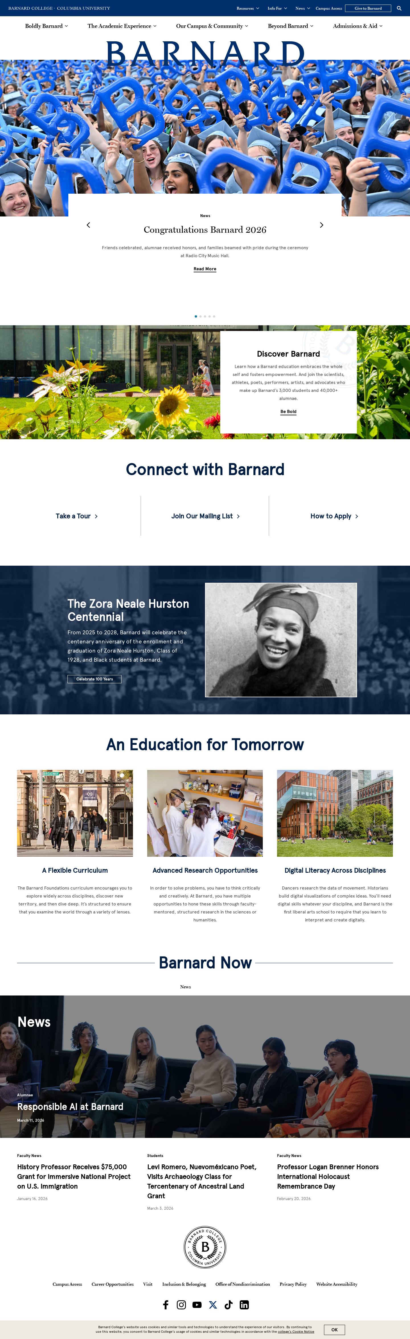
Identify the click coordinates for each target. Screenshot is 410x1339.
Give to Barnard (368, 8)
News (303, 8)
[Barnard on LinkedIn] (244, 1304)
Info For (277, 8)
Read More (205, 269)
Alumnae (25, 1095)
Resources (248, 8)
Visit (148, 1284)
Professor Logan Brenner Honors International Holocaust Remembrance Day (328, 1176)
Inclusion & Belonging (184, 1284)
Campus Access (329, 8)
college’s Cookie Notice (296, 1332)
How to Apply (330, 516)
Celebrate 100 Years (94, 679)
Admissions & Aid (355, 26)
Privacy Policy (293, 1284)
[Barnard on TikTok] (228, 1304)
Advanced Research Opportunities (205, 870)
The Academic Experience (119, 26)
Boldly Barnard (44, 26)
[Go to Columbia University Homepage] (83, 8)
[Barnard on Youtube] (197, 1304)
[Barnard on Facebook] (165, 1304)
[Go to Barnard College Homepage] (32, 8)
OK (334, 1330)
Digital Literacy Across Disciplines (335, 870)
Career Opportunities (113, 1284)
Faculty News (29, 1155)
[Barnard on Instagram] (181, 1304)
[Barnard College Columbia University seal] (205, 1247)
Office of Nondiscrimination (243, 1284)
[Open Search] (399, 8)
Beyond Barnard (288, 26)
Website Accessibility (336, 1284)
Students (155, 1155)
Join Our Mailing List (202, 516)
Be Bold (288, 411)
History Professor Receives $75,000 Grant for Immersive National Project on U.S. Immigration (73, 1176)
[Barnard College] (205, 54)
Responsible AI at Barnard (70, 1106)
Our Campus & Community (209, 26)
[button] (88, 225)
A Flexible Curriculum (75, 870)
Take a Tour (73, 516)
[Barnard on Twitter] (213, 1304)
